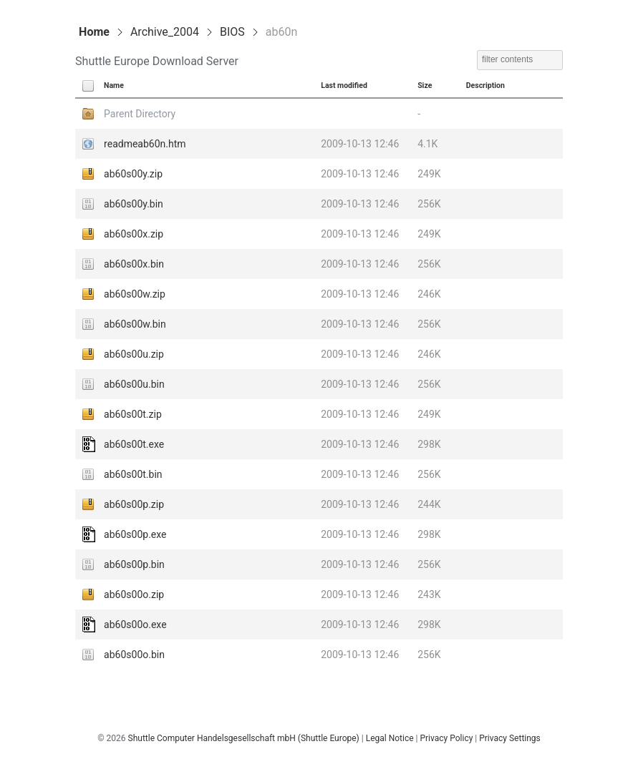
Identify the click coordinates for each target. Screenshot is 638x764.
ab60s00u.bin (134, 384)
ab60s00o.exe (135, 624)
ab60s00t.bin (133, 474)
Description (485, 85)
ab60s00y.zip (133, 174)
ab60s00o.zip (134, 594)
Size (424, 85)
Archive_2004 (164, 32)
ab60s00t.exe (134, 444)
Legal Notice (390, 738)
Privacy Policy (446, 738)
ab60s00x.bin (134, 264)
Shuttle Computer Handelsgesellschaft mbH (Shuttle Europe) (243, 738)
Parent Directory (139, 113)
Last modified (344, 85)
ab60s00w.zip (134, 294)
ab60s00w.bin (135, 324)
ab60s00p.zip (134, 504)
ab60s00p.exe (135, 534)
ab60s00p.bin (134, 564)
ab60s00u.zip (134, 354)
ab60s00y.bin (133, 204)
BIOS (232, 32)
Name (114, 85)
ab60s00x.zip (133, 234)
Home (94, 32)
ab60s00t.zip (133, 414)
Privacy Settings (510, 738)
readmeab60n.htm (144, 144)
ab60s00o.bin (134, 654)
